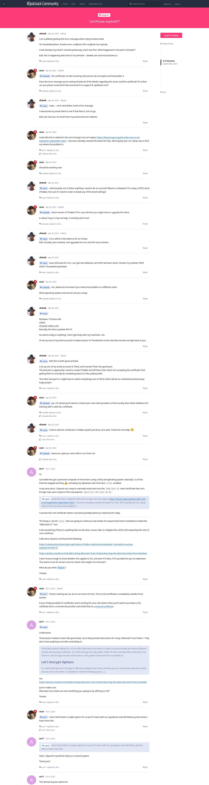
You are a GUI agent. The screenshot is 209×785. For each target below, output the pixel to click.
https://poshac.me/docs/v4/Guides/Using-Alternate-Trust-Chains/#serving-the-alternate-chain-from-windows (93, 553)
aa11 (45, 594)
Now (163, 92)
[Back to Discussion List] (3, 3)
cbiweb (46, 76)
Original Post (166, 43)
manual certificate (104, 606)
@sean (61, 567)
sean (45, 106)
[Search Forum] (144, 3)
